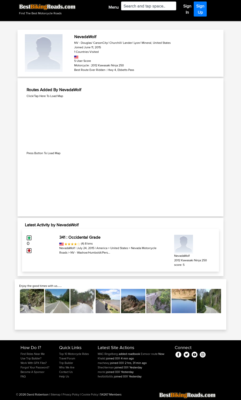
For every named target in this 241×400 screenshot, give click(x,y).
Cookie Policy (89, 394)
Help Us (64, 376)
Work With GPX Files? (34, 363)
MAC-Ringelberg (108, 354)
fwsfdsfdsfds (106, 376)
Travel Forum (67, 358)
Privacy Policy (71, 394)
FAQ (23, 376)
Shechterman (106, 367)
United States (119, 248)
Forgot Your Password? (35, 367)
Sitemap (56, 394)
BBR (117, 358)
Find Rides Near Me (33, 354)
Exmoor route (149, 354)
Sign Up (200, 9)
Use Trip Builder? (31, 358)
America (101, 248)
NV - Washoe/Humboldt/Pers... (90, 252)
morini (102, 372)
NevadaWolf (67, 248)
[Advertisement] (120, 124)
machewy (104, 363)
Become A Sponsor (32, 372)
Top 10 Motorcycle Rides (74, 354)
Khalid (102, 358)
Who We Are (66, 367)
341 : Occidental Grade (79, 237)
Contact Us (66, 372)
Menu (113, 7)
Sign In (187, 9)
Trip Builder (66, 363)
